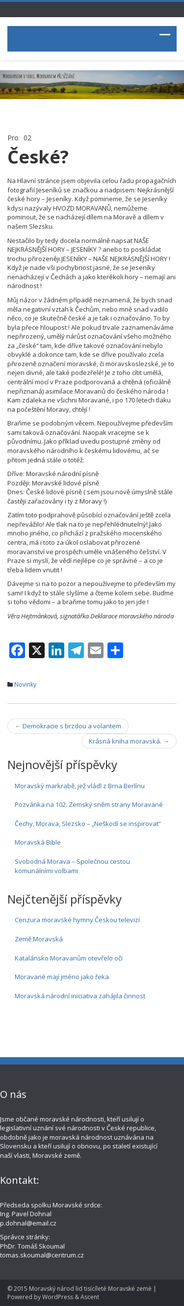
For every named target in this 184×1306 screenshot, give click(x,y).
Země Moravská (39, 938)
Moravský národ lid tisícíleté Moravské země (90, 1288)
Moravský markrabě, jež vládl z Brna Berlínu (80, 785)
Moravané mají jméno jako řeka (62, 976)
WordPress (57, 1297)
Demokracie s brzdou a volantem (68, 725)
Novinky (25, 684)
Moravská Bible (38, 842)
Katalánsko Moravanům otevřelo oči (69, 958)
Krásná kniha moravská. (129, 741)
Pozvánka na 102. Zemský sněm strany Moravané (89, 804)
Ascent (89, 1297)
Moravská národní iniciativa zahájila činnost (80, 995)
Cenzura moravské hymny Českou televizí (77, 919)
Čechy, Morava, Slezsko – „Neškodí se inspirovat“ (88, 823)
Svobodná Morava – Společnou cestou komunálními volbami (72, 866)
